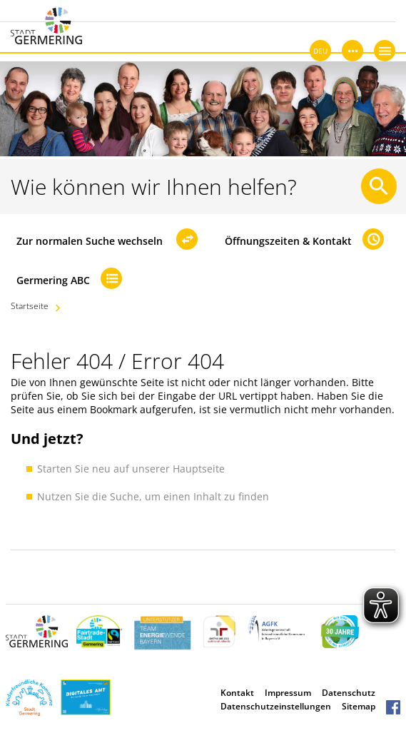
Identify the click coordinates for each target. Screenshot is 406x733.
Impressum (288, 693)
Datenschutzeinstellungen (275, 706)
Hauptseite (199, 468)
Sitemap (358, 706)
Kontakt (237, 693)
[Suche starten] (379, 186)
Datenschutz (348, 693)
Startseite (30, 306)
